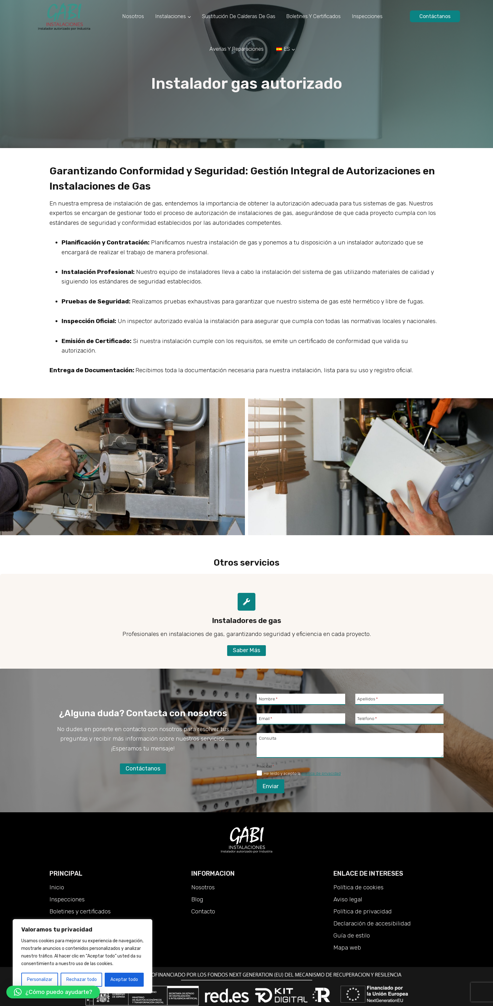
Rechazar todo (81, 979)
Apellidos (367, 698)
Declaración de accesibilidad (372, 923)
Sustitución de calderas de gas (238, 16)
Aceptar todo (124, 979)
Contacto (203, 911)
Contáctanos (434, 16)
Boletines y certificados (313, 16)
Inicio (56, 887)
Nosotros (133, 16)
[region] (82, 956)
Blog (197, 899)
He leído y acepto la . (303, 773)
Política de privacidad (362, 911)
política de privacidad (321, 773)
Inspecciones (367, 16)
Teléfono (367, 718)
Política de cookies (358, 887)
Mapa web (347, 947)
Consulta (267, 737)
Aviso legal (347, 899)
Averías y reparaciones (236, 49)
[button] (53, 992)
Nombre (268, 698)
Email (265, 718)
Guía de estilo (351, 935)
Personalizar (39, 979)
